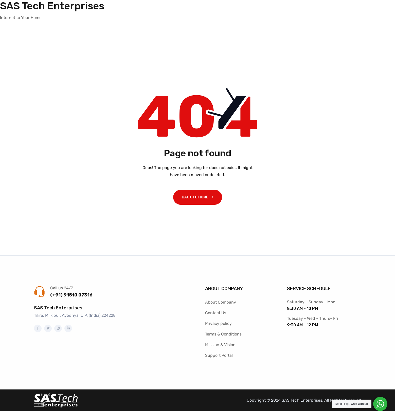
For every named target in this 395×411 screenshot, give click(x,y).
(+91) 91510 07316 (71, 295)
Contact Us (215, 312)
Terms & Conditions (223, 334)
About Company (220, 302)
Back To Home (195, 197)
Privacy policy (218, 323)
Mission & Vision (220, 344)
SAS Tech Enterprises (52, 6)
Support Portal (219, 355)
